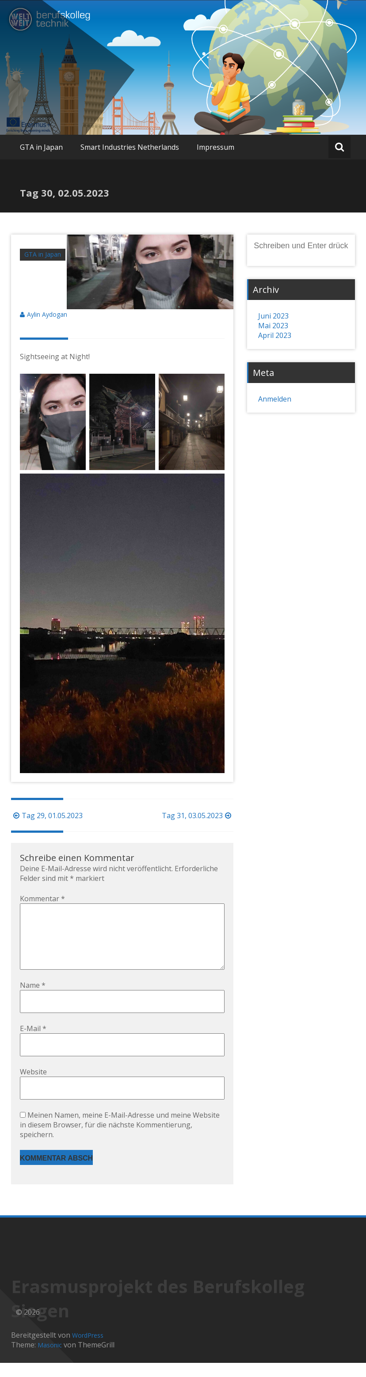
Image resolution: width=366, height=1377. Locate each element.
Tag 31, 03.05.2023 (197, 815)
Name (33, 999)
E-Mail (33, 1042)
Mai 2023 (273, 325)
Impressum (215, 147)
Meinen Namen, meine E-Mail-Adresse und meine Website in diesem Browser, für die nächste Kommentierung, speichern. (120, 1138)
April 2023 (274, 335)
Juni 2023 (273, 316)
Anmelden (274, 399)
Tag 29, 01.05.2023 (47, 815)
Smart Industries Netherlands (129, 147)
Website (33, 1086)
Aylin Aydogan (47, 314)
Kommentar (42, 898)
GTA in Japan (41, 147)
